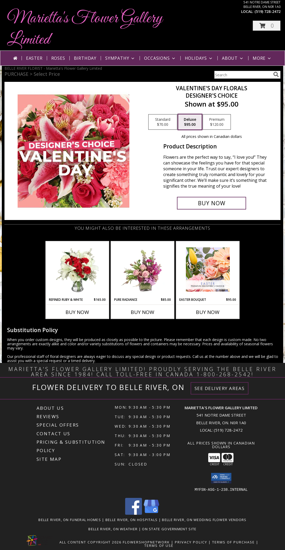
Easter (34, 58)
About (233, 58)
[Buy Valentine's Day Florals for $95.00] (211, 203)
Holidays (199, 58)
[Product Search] (243, 74)
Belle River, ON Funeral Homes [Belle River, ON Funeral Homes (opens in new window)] (69, 519)
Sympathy (120, 58)
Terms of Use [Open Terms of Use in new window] (159, 545)
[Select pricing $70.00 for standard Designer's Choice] (163, 122)
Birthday (85, 58)
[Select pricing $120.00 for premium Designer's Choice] (217, 122)
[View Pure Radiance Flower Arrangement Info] (143, 269)
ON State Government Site (169, 529)
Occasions (160, 58)
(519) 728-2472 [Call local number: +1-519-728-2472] (268, 11)
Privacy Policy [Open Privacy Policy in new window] (191, 542)
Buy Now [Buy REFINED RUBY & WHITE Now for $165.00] (77, 312)
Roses (58, 58)
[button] (267, 26)
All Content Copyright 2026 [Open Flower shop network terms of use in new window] (90, 542)
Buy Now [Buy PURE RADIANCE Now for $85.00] (142, 312)
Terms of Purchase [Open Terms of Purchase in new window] (233, 542)
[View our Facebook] (133, 513)
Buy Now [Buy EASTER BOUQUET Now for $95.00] (208, 312)
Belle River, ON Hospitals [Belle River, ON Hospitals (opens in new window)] (131, 519)
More (262, 58)
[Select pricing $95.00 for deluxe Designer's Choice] (190, 122)
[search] (276, 74)
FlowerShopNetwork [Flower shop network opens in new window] (146, 542)
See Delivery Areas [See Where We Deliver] (220, 388)
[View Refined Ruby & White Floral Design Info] (77, 269)
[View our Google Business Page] (151, 513)
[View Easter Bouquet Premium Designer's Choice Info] (208, 269)
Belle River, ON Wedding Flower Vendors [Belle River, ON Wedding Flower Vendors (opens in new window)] (204, 519)
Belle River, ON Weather (113, 529)
